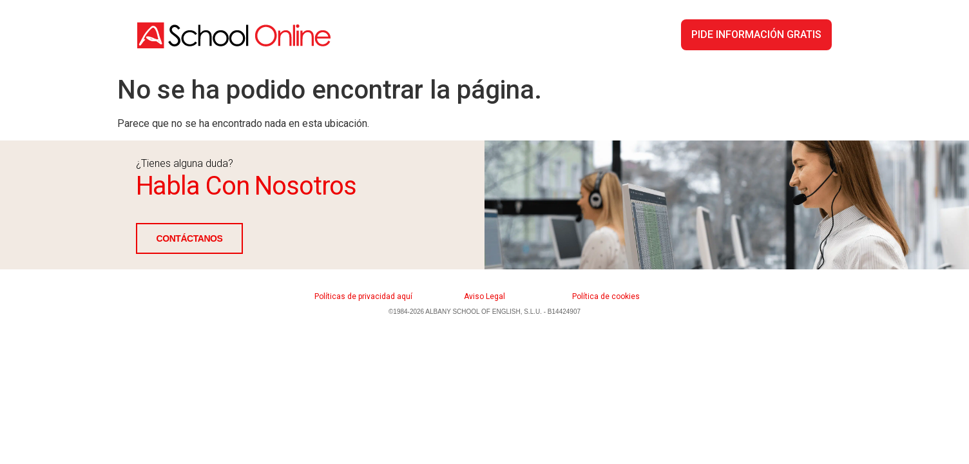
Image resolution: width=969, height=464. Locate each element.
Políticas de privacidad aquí (363, 296)
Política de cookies (606, 296)
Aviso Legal (484, 296)
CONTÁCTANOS (190, 238)
